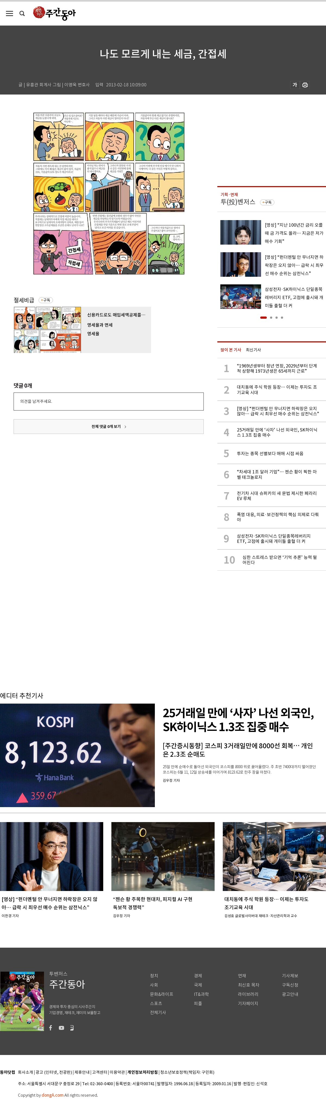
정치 (154, 975)
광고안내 (290, 994)
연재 (242, 975)
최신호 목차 (248, 985)
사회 (154, 985)
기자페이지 (248, 1003)
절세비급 (24, 300)
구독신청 (290, 985)
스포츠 (156, 1003)
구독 (46, 300)
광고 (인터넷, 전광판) (54, 1072)
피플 (198, 1003)
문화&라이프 (161, 994)
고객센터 (99, 1072)
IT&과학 (201, 994)
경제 (198, 975)
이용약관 (117, 1072)
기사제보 (290, 975)
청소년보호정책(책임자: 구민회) (187, 1072)
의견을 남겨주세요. (36, 401)
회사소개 (25, 1072)
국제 (198, 985)
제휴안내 (82, 1072)
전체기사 (158, 1012)
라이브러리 (248, 994)
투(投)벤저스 (238, 202)
